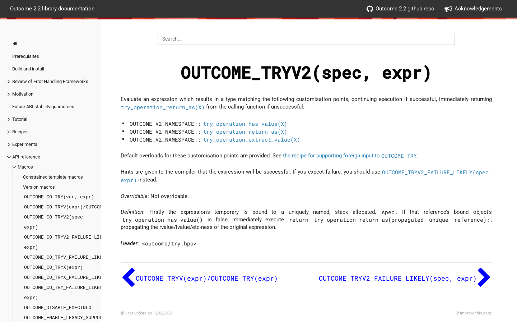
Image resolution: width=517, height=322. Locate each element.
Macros (25, 167)
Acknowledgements (473, 9)
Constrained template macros (53, 177)
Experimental (25, 144)
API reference (26, 157)
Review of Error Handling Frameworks (50, 81)
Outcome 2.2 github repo (400, 9)
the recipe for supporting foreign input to (350, 155)
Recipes (20, 131)
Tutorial (19, 119)
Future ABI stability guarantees (43, 106)
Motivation (22, 94)
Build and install (28, 69)
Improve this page (474, 313)
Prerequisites (25, 56)
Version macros (39, 187)
